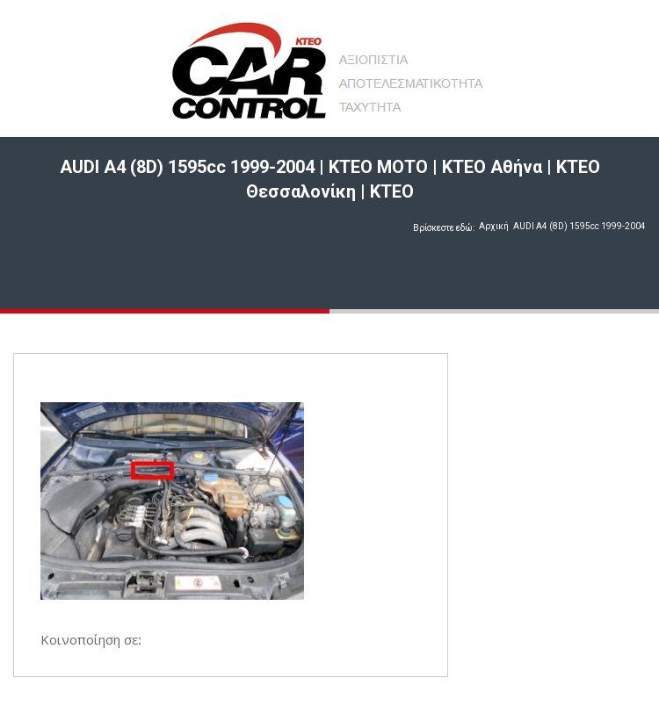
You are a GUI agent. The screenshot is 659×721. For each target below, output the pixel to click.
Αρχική (494, 226)
